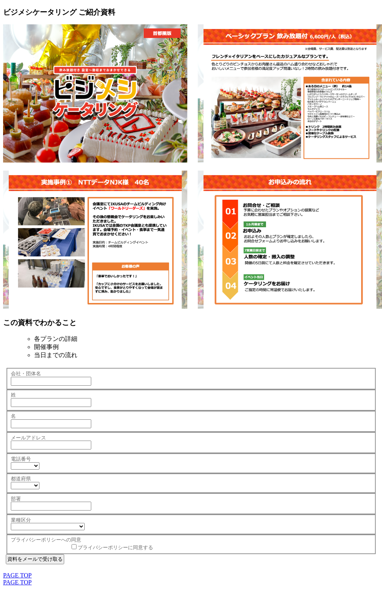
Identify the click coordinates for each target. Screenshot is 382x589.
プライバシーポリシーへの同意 (46, 540)
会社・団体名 (26, 373)
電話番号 (21, 459)
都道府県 (21, 479)
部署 (16, 499)
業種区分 (21, 520)
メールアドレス (28, 438)
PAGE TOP (17, 575)
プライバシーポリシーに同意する (115, 547)
